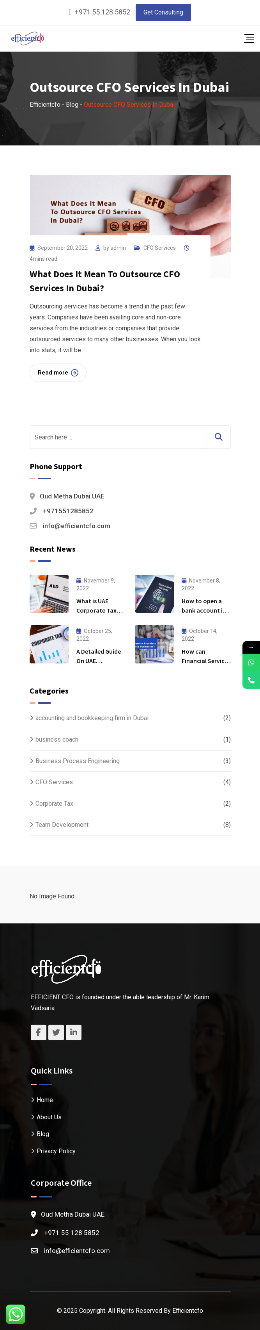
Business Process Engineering (77, 761)
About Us (49, 1117)
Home (45, 1100)
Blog (43, 1134)
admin (118, 248)
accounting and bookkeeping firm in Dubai (92, 718)
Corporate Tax (54, 803)
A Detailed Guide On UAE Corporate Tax (98, 660)
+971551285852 (68, 511)
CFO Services (159, 248)
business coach (56, 739)
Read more (58, 372)
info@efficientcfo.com (76, 526)
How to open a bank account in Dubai (204, 610)
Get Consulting (163, 12)
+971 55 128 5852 (102, 12)
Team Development (61, 824)
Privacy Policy (56, 1151)
